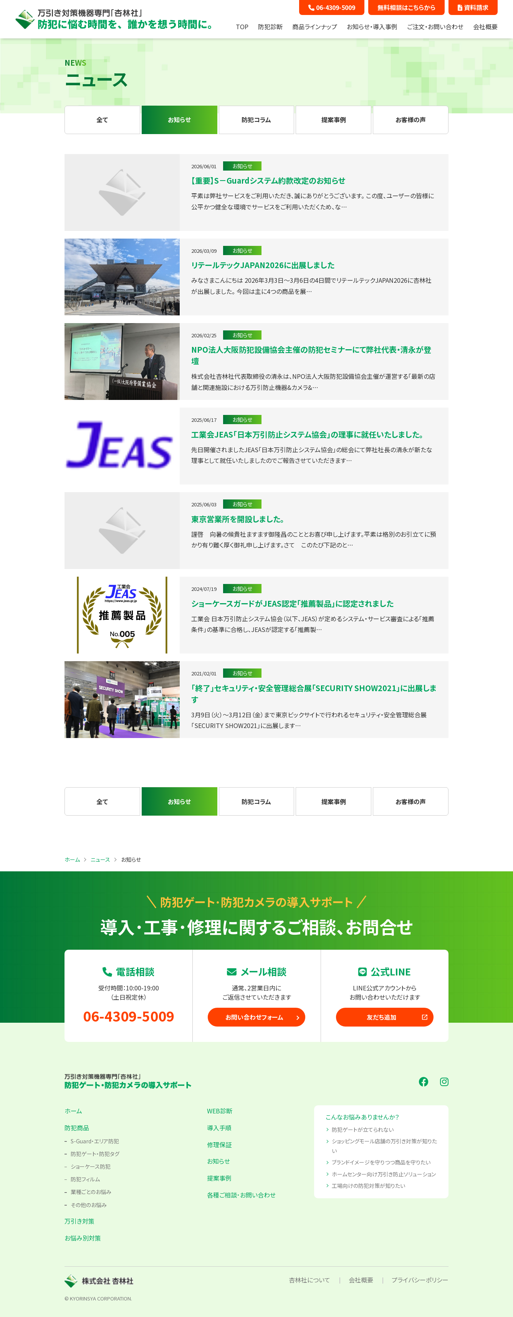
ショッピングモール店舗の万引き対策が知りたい (384, 1145)
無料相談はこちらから (406, 7)
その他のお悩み (89, 1205)
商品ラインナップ (314, 26)
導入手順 (219, 1127)
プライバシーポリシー (420, 1279)
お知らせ (218, 1161)
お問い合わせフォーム (254, 1017)
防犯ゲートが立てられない (363, 1129)
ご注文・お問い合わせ (435, 26)
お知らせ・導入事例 (372, 26)
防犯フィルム (85, 1179)
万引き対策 (79, 1221)
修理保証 (219, 1144)
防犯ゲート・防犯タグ (95, 1154)
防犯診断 (270, 26)
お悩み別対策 (83, 1237)
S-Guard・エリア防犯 (95, 1141)
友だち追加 (397, 1017)
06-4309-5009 (331, 7)
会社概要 (485, 26)
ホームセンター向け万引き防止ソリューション (384, 1174)
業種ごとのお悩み (91, 1192)
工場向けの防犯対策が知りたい (368, 1185)
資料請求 (473, 7)
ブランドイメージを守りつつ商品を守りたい (381, 1162)
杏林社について (309, 1279)
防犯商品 (77, 1127)
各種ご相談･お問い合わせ (241, 1194)
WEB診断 (219, 1110)
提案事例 (219, 1178)
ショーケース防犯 (91, 1166)
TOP (242, 26)
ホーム (73, 1110)
